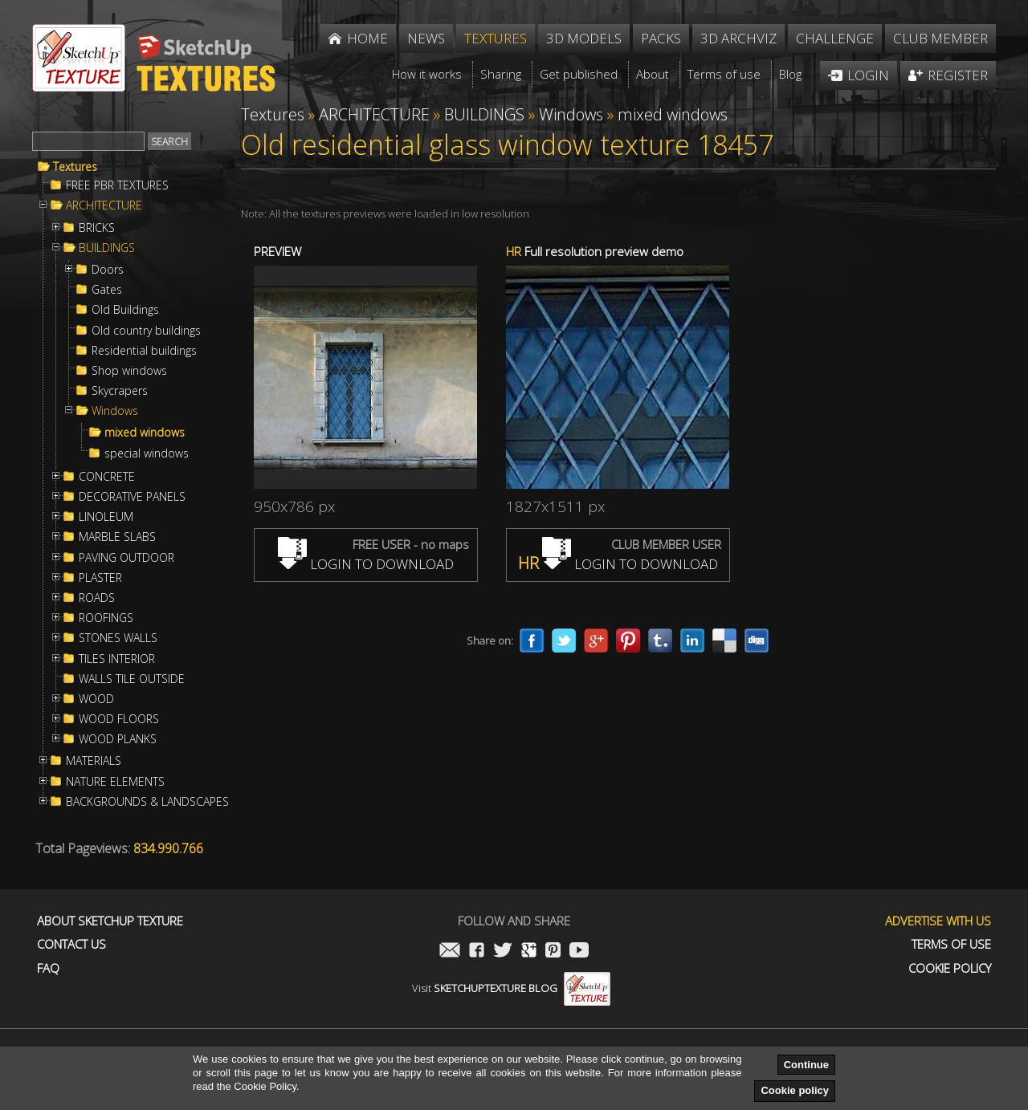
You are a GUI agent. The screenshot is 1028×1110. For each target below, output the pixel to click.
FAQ (48, 968)
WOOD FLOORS (119, 719)
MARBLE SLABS (117, 537)
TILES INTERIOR (117, 659)
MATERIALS (93, 761)
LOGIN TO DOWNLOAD (366, 564)
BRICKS (97, 228)
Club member (940, 38)
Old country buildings (146, 330)
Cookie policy (795, 1090)
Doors (108, 269)
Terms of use (951, 944)
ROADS (97, 598)
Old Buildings (125, 310)
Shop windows (129, 371)
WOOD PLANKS (118, 739)
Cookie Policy (949, 968)
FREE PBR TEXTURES (117, 185)
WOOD (96, 699)
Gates (107, 290)
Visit (511, 988)
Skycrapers (120, 391)
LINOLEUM (106, 517)
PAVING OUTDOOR (126, 558)
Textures (75, 167)
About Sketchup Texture (110, 921)
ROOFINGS (106, 618)
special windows (146, 453)
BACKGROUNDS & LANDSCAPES (147, 802)
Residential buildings (144, 351)
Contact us (71, 944)
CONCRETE (107, 477)
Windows (115, 411)
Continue (806, 1065)
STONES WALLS (118, 638)
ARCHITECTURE (104, 205)
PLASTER (100, 578)
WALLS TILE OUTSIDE (132, 679)
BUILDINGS (107, 248)
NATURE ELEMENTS (115, 782)
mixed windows (144, 432)
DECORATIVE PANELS (132, 497)
